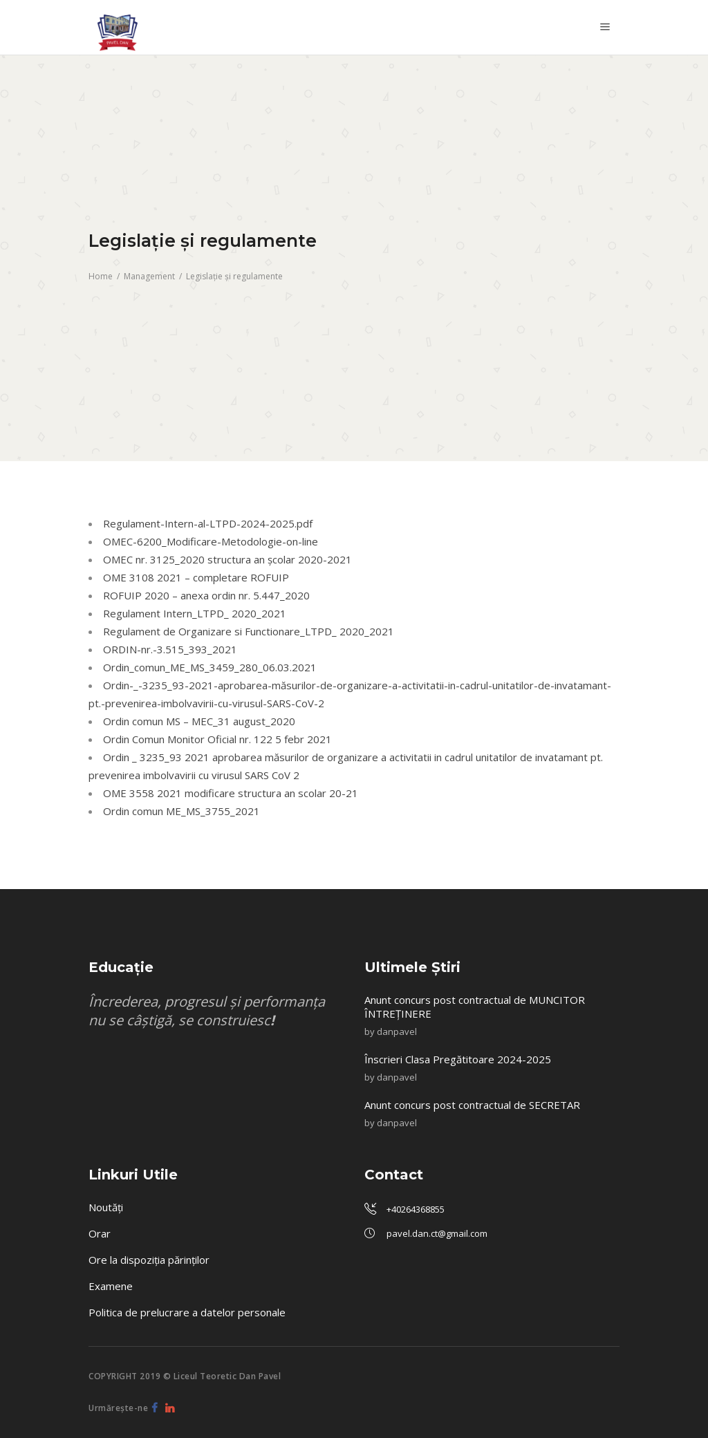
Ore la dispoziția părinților (148, 1260)
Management (149, 276)
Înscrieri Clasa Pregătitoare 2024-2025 (459, 1059)
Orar (99, 1233)
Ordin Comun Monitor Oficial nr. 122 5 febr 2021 (217, 739)
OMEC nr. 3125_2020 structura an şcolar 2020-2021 (227, 559)
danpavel (397, 1031)
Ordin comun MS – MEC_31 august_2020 (199, 721)
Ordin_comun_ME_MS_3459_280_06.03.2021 (210, 667)
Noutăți (105, 1207)
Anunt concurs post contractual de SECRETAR (473, 1105)
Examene (110, 1286)
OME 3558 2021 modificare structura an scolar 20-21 (230, 793)
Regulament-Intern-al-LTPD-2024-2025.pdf (208, 523)
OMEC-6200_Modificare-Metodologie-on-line (210, 541)
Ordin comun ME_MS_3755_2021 (181, 811)
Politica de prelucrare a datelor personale (187, 1312)
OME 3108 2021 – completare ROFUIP (196, 577)
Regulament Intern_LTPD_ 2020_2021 (194, 613)
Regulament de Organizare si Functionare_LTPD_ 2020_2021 (248, 631)
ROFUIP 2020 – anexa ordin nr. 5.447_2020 (206, 595)
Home (100, 276)
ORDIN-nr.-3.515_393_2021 (170, 649)
